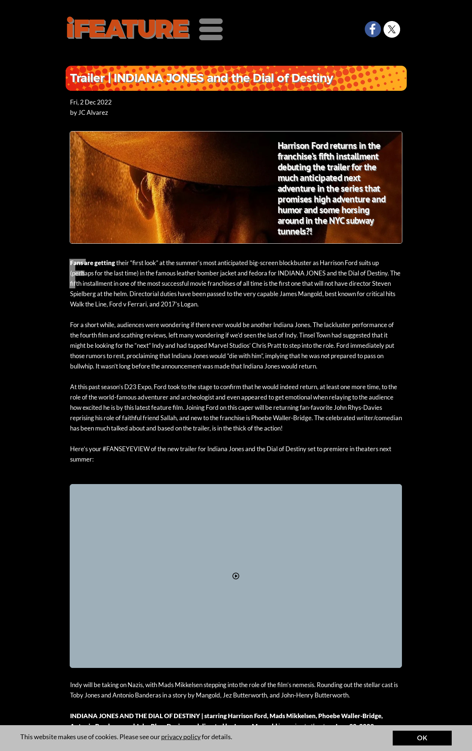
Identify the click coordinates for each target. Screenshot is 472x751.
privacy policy (181, 737)
